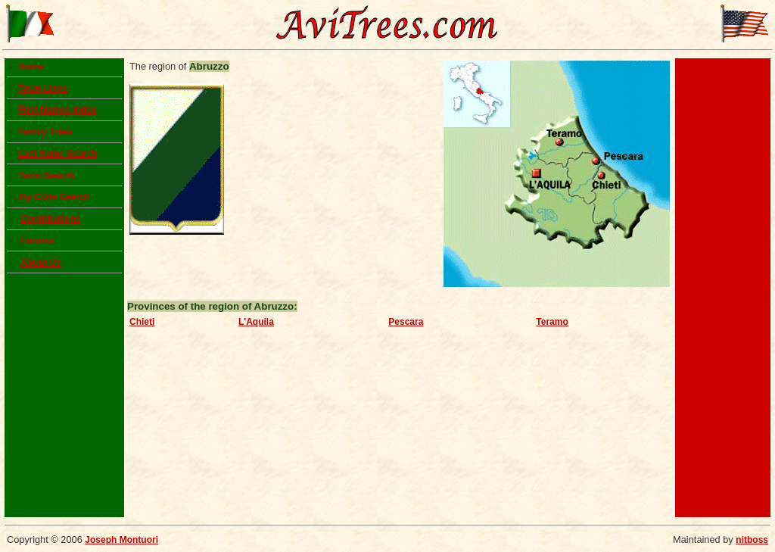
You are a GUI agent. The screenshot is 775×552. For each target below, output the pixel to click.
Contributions (50, 219)
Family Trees (45, 131)
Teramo (552, 322)
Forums (37, 240)
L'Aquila (256, 322)
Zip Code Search (54, 197)
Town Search (46, 175)
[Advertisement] (722, 288)
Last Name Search (57, 153)
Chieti (141, 322)
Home (30, 66)
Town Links (42, 88)
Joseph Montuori (121, 540)
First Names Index (57, 109)
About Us (40, 262)
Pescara (405, 322)
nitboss (752, 540)
